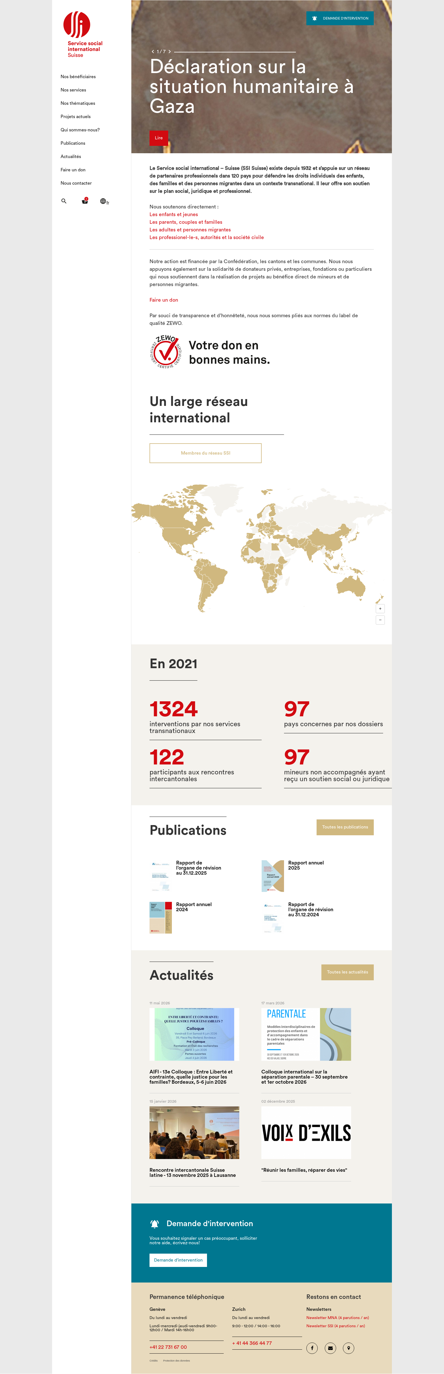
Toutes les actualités (347, 972)
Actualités (71, 156)
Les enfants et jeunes (174, 214)
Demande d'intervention (178, 1260)
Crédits (154, 1361)
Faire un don (73, 170)
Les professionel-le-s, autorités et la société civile (207, 237)
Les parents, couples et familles (186, 222)
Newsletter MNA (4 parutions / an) (337, 1318)
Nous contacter (76, 183)
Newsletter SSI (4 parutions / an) (335, 1326)
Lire (159, 138)
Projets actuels (76, 116)
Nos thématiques (78, 103)
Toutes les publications (345, 827)
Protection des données (176, 1361)
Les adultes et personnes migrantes (190, 229)
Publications (73, 143)
